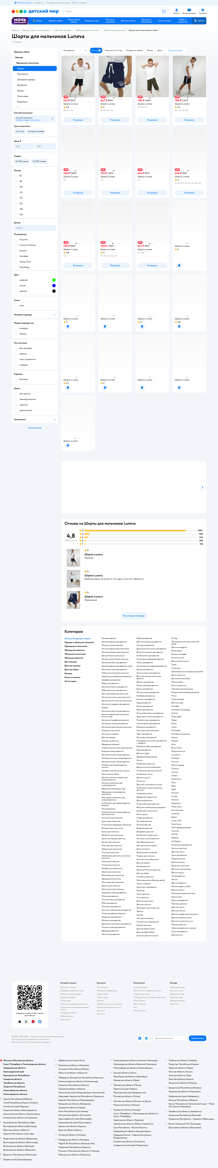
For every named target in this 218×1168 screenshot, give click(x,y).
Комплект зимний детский (148, 839)
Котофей (175, 706)
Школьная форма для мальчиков (115, 649)
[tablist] (133, 487)
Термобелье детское (145, 842)
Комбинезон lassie (144, 793)
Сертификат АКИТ (68, 1013)
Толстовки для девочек (111, 906)
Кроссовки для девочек (147, 737)
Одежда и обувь (21, 51)
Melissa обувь (177, 682)
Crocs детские (143, 897)
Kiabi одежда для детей (181, 827)
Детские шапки (177, 890)
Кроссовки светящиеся (146, 887)
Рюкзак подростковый (181, 886)
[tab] (121, 487)
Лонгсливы (22, 96)
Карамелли (176, 803)
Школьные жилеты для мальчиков (116, 697)
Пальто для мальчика (110, 861)
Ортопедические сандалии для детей (187, 671)
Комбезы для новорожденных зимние (114, 766)
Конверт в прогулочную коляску (116, 771)
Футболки (22, 85)
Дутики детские (178, 675)
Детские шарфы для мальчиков (184, 914)
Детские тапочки (144, 904)
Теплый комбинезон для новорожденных (112, 784)
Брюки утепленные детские (148, 870)
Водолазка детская (144, 828)
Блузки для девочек (145, 706)
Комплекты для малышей (112, 818)
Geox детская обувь (145, 918)
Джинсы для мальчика (111, 886)
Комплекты (22, 74)
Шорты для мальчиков (115, 30)
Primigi (174, 638)
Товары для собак (177, 994)
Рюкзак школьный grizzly (112, 645)
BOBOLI (175, 838)
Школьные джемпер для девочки (116, 711)
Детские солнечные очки (182, 921)
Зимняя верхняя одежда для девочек (152, 666)
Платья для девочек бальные (114, 913)
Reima (173, 723)
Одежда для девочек (110, 931)
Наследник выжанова (180, 734)
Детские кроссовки (145, 901)
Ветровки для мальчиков (112, 828)
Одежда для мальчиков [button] (76, 646)
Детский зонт (177, 935)
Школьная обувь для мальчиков (115, 694)
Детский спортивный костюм (149, 784)
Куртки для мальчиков (111, 821)
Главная (15, 30)
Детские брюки (143, 863)
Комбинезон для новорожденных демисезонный (116, 813)
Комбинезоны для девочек (148, 656)
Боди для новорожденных (113, 751)
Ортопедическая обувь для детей (151, 880)
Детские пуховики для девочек (150, 652)
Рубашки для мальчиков (112, 849)
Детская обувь (143, 873)
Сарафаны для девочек (111, 680)
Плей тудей (176, 717)
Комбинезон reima (144, 774)
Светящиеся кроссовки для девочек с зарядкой (152, 742)
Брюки (20, 90)
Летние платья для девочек (148, 692)
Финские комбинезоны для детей (151, 807)
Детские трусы (177, 872)
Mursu (174, 696)
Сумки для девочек (179, 931)
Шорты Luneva (94, 554)
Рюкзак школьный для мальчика (115, 659)
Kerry (173, 744)
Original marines (178, 751)
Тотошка (175, 769)
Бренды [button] (68, 673)
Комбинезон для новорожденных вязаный (116, 804)
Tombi (174, 665)
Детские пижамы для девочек (149, 642)
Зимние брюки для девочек (148, 723)
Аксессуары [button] (70, 681)
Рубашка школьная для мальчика (115, 673)
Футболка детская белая (147, 852)
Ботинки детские (178, 685)
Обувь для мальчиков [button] (75, 654)
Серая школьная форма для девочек (117, 676)
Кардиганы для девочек (111, 917)
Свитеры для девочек (146, 645)
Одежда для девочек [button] (75, 650)
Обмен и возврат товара (70, 994)
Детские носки (177, 852)
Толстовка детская (144, 821)
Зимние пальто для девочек (113, 900)
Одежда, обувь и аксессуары (36, 30)
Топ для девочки (178, 876)
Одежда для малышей (110, 744)
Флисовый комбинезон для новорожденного (113, 799)
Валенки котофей (178, 654)
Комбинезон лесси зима (147, 811)
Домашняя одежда (26, 79)
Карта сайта (65, 1019)
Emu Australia (177, 810)
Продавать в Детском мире (72, 990)
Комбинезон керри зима (147, 835)
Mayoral (174, 741)
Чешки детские (143, 894)
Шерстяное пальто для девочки (150, 717)
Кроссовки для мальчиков (148, 730)
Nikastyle (175, 758)
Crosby (174, 796)
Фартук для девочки (110, 683)
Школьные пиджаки (110, 734)
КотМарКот (176, 841)
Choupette (175, 730)
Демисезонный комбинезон (149, 767)
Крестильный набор (110, 774)
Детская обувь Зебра (145, 932)
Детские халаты (178, 862)
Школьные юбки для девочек (114, 662)
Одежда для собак (177, 1000)
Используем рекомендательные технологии (30, 1039)
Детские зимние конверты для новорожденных (115, 778)
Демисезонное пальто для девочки (116, 924)
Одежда (19, 57)
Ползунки (141, 781)
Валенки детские (144, 925)
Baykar (174, 817)
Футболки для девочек (111, 920)
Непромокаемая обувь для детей (185, 692)
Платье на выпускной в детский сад (117, 748)
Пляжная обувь (177, 699)
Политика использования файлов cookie (74, 1008)
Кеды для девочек (144, 750)
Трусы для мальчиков (180, 866)
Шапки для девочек (179, 900)
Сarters (174, 775)
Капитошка (176, 824)
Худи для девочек (144, 703)
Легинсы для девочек (111, 934)
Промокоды (65, 1000)
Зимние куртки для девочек (148, 673)
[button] (199, 20)
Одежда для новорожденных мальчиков (114, 793)
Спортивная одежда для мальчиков (116, 825)
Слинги (140, 760)
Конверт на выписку (110, 741)
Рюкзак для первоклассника (183, 893)
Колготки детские (179, 848)
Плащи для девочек (145, 818)
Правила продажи (68, 997)
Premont (175, 800)
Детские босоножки (180, 661)
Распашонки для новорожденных (116, 755)
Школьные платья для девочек (114, 669)
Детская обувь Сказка (146, 929)
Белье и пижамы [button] (72, 677)
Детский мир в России (21, 1042)
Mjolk (173, 789)
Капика (174, 737)
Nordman (140, 891)
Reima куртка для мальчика (113, 889)
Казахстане (36, 1042)
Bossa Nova (176, 779)
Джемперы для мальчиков (113, 875)
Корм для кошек (177, 990)
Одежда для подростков (147, 797)
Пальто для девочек (145, 662)
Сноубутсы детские (145, 877)
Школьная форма (109, 638)
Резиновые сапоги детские (148, 908)
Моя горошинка (108, 809)
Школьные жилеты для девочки (115, 723)
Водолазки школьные (111, 730)
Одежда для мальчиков (87, 30)
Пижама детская (178, 859)
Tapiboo (140, 911)
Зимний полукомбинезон (148, 859)
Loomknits (175, 755)
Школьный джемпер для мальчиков (117, 727)
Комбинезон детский (146, 764)
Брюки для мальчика (110, 832)
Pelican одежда (177, 765)
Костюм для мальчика (111, 842)
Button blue (176, 748)
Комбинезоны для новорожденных (117, 758)
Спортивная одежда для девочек (150, 659)
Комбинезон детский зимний (149, 771)
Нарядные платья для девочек (114, 893)
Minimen (175, 793)
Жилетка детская (144, 825)
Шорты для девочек (145, 669)
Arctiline (175, 831)
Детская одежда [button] (72, 665)
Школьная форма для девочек (114, 642)
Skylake (105, 708)
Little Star (175, 814)
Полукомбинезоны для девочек (150, 713)
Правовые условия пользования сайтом (48, 1036)
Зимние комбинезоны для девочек (116, 910)
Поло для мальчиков (110, 852)
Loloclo (174, 772)
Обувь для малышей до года (113, 789)
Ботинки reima (177, 658)
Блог (135, 1007)
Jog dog (140, 915)
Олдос (174, 720)
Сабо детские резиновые (182, 689)
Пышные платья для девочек (114, 927)
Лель (173, 782)
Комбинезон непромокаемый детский (149, 789)
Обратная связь (66, 1016)
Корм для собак (176, 997)
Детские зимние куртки (147, 845)
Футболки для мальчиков (112, 835)
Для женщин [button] (71, 661)
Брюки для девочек (145, 689)
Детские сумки (177, 907)
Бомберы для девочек (146, 696)
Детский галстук (178, 911)
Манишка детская (178, 924)
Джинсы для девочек (145, 682)
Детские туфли (143, 753)
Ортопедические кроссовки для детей (185, 643)
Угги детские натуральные (148, 922)
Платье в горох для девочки (148, 720)
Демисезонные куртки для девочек (152, 649)
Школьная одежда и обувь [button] (77, 638)
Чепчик (174, 879)
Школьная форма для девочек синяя (117, 666)
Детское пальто (143, 849)
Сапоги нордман (144, 884)
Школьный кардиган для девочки (116, 704)
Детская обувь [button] (72, 669)
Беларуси (47, 1042)
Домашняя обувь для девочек (149, 746)
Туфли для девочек (144, 734)
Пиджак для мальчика (146, 856)
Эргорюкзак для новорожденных (116, 762)
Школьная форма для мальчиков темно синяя (115, 715)
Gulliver (174, 713)
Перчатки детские (179, 904)
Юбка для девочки (109, 903)
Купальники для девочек (181, 845)
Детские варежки (178, 883)
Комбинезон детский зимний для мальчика (116, 857)
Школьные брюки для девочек (115, 687)
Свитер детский (143, 866)
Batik (173, 786)
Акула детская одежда (180, 710)
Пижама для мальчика (111, 865)
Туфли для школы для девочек (114, 690)
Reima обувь (176, 651)
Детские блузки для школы (113, 656)
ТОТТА (174, 834)
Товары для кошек (177, 987)
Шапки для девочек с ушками (183, 928)
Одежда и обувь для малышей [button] (79, 642)
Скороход (175, 668)
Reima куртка (142, 814)
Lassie (174, 727)
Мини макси (176, 807)
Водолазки (22, 101)
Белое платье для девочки (147, 685)
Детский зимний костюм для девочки (149, 677)
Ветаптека (174, 1004)
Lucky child (176, 821)
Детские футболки (145, 800)
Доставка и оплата (68, 987)
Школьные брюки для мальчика (115, 652)
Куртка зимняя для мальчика (113, 839)
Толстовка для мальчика (112, 845)
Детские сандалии (179, 647)
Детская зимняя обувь (180, 678)
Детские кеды (177, 703)
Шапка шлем (176, 897)
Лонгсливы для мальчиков (113, 882)
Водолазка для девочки (146, 727)
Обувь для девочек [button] (74, 657)
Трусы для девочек (179, 855)
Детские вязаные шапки (181, 918)
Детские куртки (143, 778)
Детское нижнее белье (181, 869)
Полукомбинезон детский (148, 804)
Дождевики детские (145, 832)
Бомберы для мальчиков (112, 868)
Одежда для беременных (147, 757)
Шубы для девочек (144, 638)
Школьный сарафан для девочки (115, 720)
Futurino (175, 762)
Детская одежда (63, 30)
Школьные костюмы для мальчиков (117, 701)
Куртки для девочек (145, 710)
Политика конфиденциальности (74, 1004)
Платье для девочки (110, 896)
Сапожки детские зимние (147, 936)
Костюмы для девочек (146, 699)
